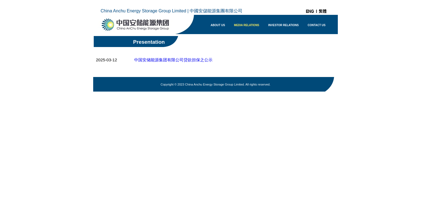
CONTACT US (316, 25)
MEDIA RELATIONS (246, 25)
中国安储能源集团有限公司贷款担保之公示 (173, 59)
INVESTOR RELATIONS (283, 25)
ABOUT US (218, 25)
